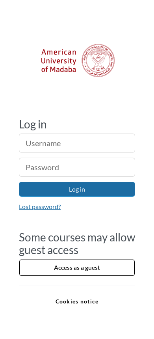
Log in (77, 189)
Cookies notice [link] (77, 301)
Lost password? (40, 206)
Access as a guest (77, 267)
